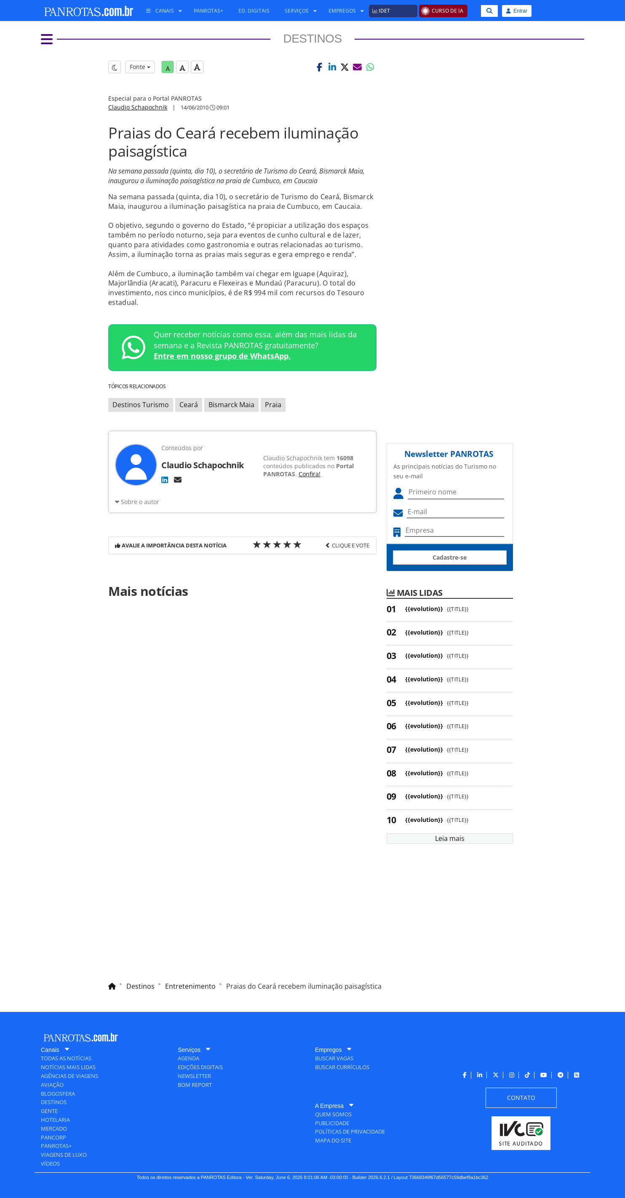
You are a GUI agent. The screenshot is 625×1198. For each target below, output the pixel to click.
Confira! (310, 474)
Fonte (140, 67)
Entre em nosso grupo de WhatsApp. (222, 356)
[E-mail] (178, 480)
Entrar (516, 11)
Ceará (188, 404)
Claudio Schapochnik (137, 107)
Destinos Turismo (140, 404)
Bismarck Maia (231, 404)
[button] (319, 67)
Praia (273, 404)
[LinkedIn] (164, 480)
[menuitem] (160, 10)
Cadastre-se (450, 557)
